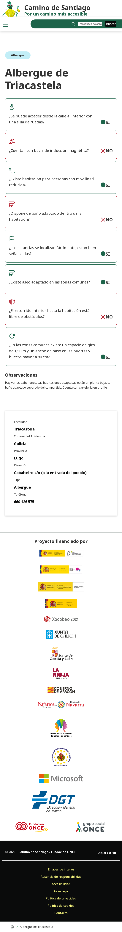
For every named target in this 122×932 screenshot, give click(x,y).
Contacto (61, 913)
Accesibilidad (61, 884)
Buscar (111, 24)
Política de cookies (61, 906)
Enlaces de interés (61, 869)
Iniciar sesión (106, 852)
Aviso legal (61, 891)
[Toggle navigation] (5, 24)
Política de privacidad (61, 898)
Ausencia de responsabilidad (61, 877)
